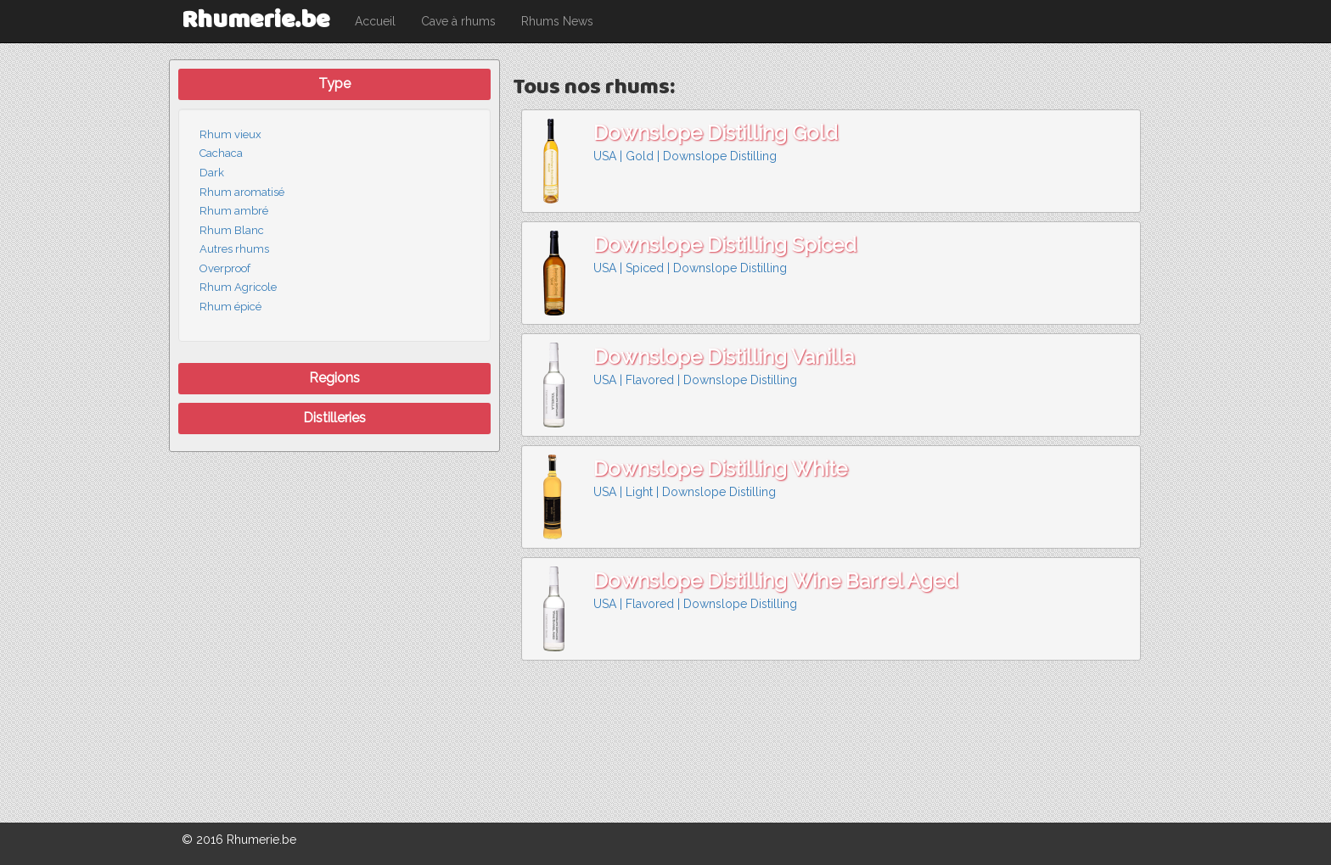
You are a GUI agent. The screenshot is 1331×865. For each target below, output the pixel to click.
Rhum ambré (233, 210)
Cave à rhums (458, 21)
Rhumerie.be (255, 21)
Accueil (375, 21)
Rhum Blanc (231, 230)
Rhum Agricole (238, 287)
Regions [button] (334, 378)
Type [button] (334, 83)
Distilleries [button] (334, 418)
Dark (211, 172)
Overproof (224, 268)
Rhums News (557, 21)
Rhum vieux (230, 134)
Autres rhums (234, 249)
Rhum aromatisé (241, 192)
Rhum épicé (230, 306)
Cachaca (221, 153)
